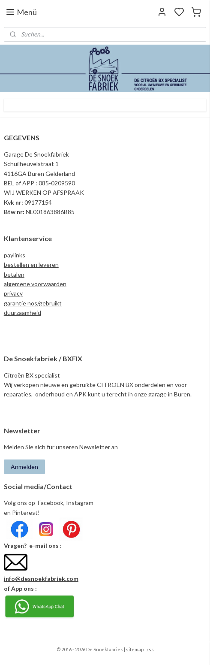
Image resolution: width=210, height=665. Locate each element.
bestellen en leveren (31, 264)
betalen (14, 274)
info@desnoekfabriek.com (41, 578)
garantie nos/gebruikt (33, 303)
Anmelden (24, 466)
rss (150, 649)
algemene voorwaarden (35, 283)
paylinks (14, 255)
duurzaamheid (22, 312)
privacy (13, 293)
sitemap (135, 649)
